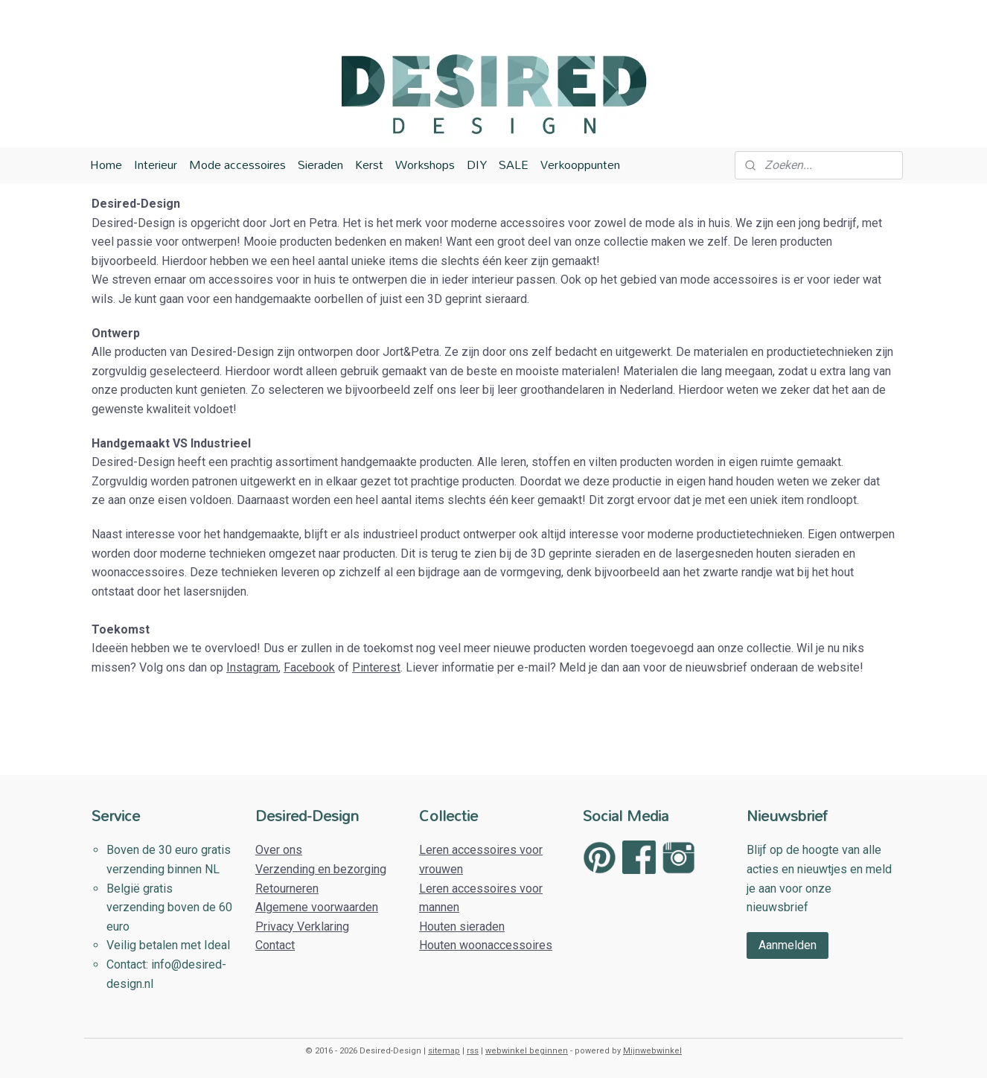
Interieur (155, 164)
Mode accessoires (237, 164)
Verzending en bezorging (320, 869)
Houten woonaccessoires (485, 945)
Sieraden (320, 164)
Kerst (369, 164)
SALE (513, 164)
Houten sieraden (462, 926)
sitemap (444, 1051)
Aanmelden (787, 945)
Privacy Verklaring (302, 926)
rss (473, 1051)
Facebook (309, 667)
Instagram (252, 667)
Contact (275, 945)
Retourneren (287, 888)
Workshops (425, 164)
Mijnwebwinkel (652, 1051)
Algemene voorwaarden (316, 907)
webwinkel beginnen (526, 1051)
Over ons (278, 850)
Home (106, 164)
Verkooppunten (580, 164)
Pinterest (376, 667)
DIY (477, 164)
